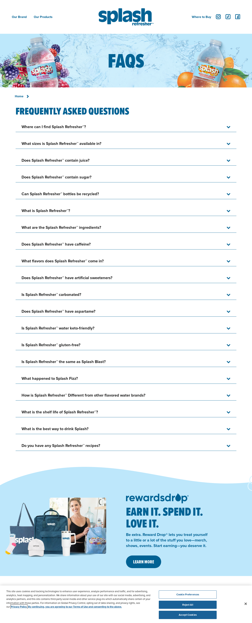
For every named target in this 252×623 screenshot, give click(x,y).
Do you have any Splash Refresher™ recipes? (61, 445)
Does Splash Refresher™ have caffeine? (56, 244)
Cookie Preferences (187, 594)
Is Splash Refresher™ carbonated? (51, 294)
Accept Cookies (188, 615)
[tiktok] (228, 16)
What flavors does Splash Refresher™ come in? (63, 261)
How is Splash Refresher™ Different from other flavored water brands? (83, 395)
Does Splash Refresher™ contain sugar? (56, 177)
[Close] (245, 604)
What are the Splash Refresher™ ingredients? (61, 227)
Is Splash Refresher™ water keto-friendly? (58, 328)
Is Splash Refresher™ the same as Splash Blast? (64, 361)
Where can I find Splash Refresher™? (54, 126)
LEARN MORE (143, 561)
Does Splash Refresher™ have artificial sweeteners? (67, 278)
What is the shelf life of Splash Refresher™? (60, 412)
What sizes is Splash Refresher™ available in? (61, 143)
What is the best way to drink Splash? (55, 429)
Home (19, 96)
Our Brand (19, 17)
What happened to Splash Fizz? (50, 378)
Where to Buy (201, 17)
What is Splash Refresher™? (46, 210)
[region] (126, 604)
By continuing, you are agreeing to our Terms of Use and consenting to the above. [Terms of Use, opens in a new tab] (75, 607)
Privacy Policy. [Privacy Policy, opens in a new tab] (19, 607)
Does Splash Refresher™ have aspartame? (58, 311)
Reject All (187, 605)
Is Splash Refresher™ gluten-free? (51, 345)
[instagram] (218, 16)
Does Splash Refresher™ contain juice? (55, 160)
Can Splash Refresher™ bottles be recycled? (60, 194)
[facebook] (237, 16)
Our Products (43, 17)
